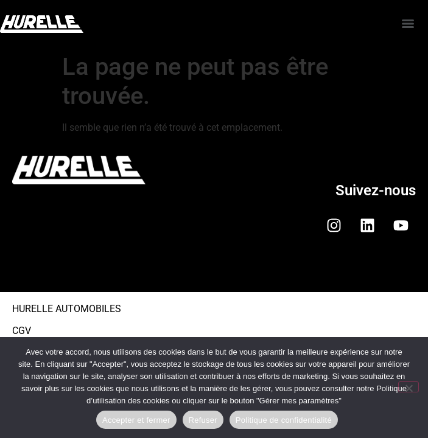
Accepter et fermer (136, 420)
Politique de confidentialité (284, 420)
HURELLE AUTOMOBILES (66, 309)
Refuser (203, 420)
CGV (21, 330)
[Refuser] (408, 386)
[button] (214, 272)
